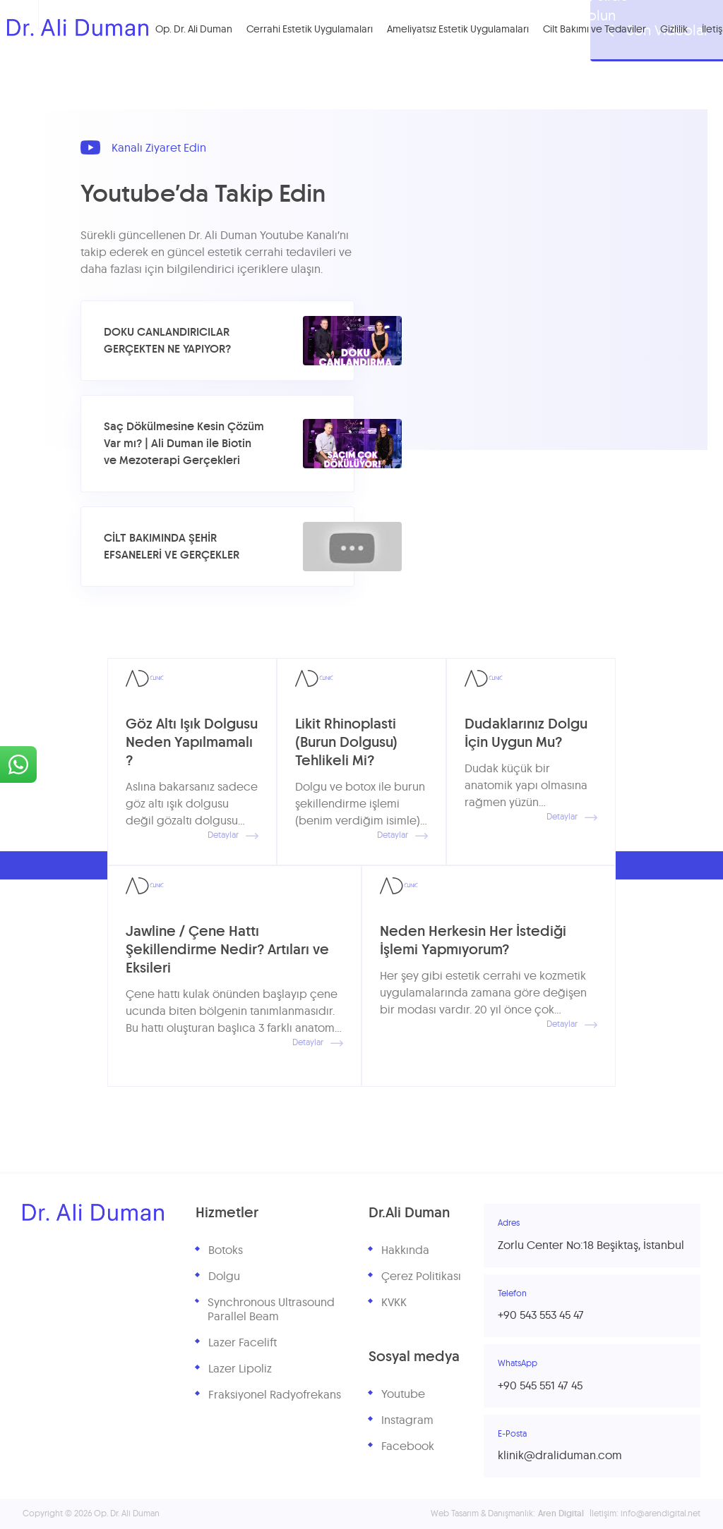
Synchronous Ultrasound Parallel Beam (271, 1310)
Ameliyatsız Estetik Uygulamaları (458, 30)
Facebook (407, 1446)
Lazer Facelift (242, 1342)
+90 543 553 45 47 (541, 1315)
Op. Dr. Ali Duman (193, 30)
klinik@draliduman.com (560, 1455)
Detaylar (233, 835)
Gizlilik (674, 30)
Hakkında (405, 1250)
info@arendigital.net (660, 1513)
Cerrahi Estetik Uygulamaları (309, 30)
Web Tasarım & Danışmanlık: (507, 1513)
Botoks (225, 1250)
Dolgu (224, 1276)
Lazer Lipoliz (240, 1369)
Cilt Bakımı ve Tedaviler (594, 30)
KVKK (394, 1302)
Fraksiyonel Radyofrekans (274, 1395)
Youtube (403, 1394)
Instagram (407, 1420)
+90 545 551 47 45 (540, 1385)
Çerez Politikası (421, 1276)
